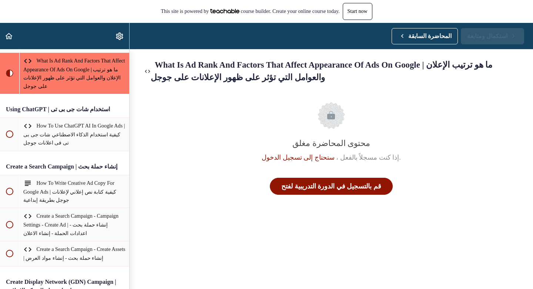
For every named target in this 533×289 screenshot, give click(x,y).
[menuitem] (120, 36)
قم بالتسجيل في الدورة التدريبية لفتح (331, 186)
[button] (9, 36)
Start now (358, 11)
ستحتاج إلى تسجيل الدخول (298, 157)
